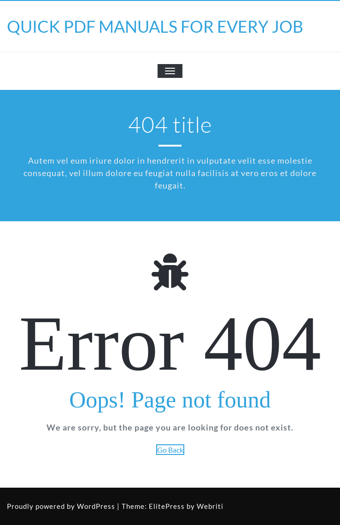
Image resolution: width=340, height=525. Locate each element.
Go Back (170, 449)
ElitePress (167, 506)
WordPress (96, 506)
